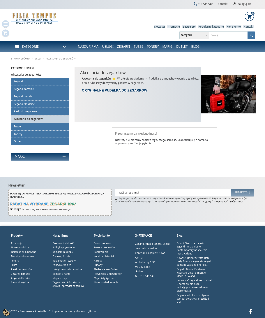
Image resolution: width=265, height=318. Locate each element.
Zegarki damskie (20, 273)
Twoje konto (102, 235)
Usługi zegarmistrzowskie (67, 269)
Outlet (182, 46)
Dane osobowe (102, 243)
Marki (167, 46)
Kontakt (222, 4)
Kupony (98, 264)
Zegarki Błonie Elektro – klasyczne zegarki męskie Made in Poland (191, 273)
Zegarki (123, 46)
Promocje (174, 26)
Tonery (153, 46)
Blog (195, 46)
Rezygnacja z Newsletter (108, 273)
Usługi (108, 46)
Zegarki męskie (20, 282)
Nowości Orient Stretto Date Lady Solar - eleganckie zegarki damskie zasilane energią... (194, 261)
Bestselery (189, 26)
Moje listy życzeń (104, 278)
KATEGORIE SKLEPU (23, 68)
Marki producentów (22, 256)
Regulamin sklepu (62, 251)
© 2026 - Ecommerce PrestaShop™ (30, 311)
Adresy (98, 260)
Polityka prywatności (64, 247)
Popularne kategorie (211, 26)
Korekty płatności (104, 256)
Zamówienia (101, 251)
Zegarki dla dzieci (21, 278)
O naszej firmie (61, 256)
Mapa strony (59, 278)
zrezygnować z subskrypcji (228, 201)
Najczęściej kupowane (23, 251)
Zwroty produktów (104, 247)
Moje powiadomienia (106, 282)
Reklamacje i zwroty (64, 260)
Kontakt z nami (61, 273)
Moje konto (234, 26)
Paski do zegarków (21, 269)
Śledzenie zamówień (106, 269)
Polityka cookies (61, 264)
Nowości (159, 26)
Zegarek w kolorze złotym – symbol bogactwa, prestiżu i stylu (193, 299)
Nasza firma (88, 46)
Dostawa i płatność (63, 243)
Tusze (138, 46)
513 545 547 (204, 4)
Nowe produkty (20, 247)
